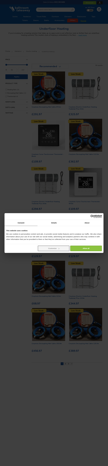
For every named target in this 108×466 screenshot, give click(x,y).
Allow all (86, 248)
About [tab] (87, 223)
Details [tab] (54, 223)
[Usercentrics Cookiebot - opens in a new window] (92, 216)
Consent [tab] (21, 223)
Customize (53, 248)
